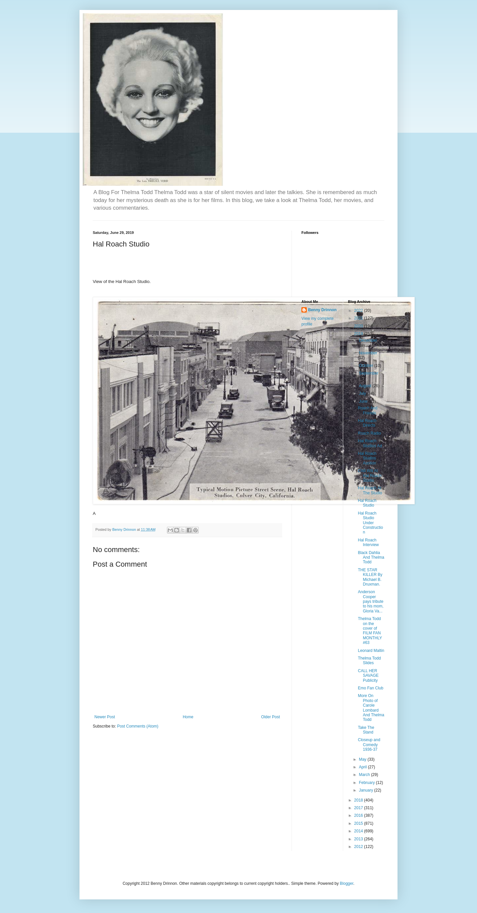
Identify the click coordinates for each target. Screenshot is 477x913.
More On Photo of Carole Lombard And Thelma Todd (371, 707)
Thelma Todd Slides (369, 660)
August (365, 386)
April (363, 767)
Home (188, 717)
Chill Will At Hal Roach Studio (369, 475)
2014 (359, 831)
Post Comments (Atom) (137, 726)
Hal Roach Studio (367, 503)
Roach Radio (369, 433)
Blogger (346, 883)
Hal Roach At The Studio (370, 490)
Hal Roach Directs (367, 423)
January (366, 790)
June (363, 401)
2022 (359, 310)
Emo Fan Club (370, 688)
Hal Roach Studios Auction (367, 458)
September (368, 373)
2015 (359, 823)
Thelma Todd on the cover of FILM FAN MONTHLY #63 (370, 630)
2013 (359, 839)
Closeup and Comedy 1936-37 (369, 744)
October (366, 365)
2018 (359, 800)
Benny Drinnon (322, 310)
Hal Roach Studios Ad (370, 443)
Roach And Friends (367, 410)
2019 (359, 333)
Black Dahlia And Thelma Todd (371, 557)
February (367, 782)
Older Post (270, 717)
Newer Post (104, 717)
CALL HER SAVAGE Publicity (368, 675)
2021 (359, 318)
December (368, 340)
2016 (359, 815)
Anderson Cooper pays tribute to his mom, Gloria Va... (370, 601)
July (363, 393)
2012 (359, 846)
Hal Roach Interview (368, 542)
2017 (359, 808)
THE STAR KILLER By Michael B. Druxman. (370, 577)
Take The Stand (366, 730)
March (365, 774)
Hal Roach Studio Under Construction (370, 523)
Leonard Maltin (371, 650)
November (368, 353)
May (363, 759)
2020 (359, 326)
